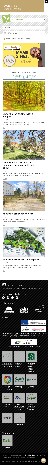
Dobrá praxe (24, 6)
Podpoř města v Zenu (24, 72)
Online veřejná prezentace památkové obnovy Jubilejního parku (19, 165)
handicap (27, 38)
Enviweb (7, 447)
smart (8, 38)
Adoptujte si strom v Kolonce (18, 213)
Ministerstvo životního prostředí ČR (19, 364)
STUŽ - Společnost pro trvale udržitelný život (19, 407)
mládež (20, 38)
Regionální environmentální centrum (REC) (7, 364)
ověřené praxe (10, 33)
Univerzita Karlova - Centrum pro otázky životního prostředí (32, 367)
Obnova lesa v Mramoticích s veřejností (18, 115)
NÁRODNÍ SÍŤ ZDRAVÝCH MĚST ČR (12, 461)
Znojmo (7, 27)
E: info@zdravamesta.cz (34, 289)
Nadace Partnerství (31, 387)
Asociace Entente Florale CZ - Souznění (7, 387)
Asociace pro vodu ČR (19, 387)
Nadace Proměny (7, 405)
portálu (17, 333)
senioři (14, 38)
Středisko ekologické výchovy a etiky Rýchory (31, 407)
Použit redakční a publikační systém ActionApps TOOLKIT (19, 457)
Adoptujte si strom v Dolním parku (21, 259)
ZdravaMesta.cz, (7, 289)
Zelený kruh (19, 424)
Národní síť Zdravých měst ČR (14, 285)
